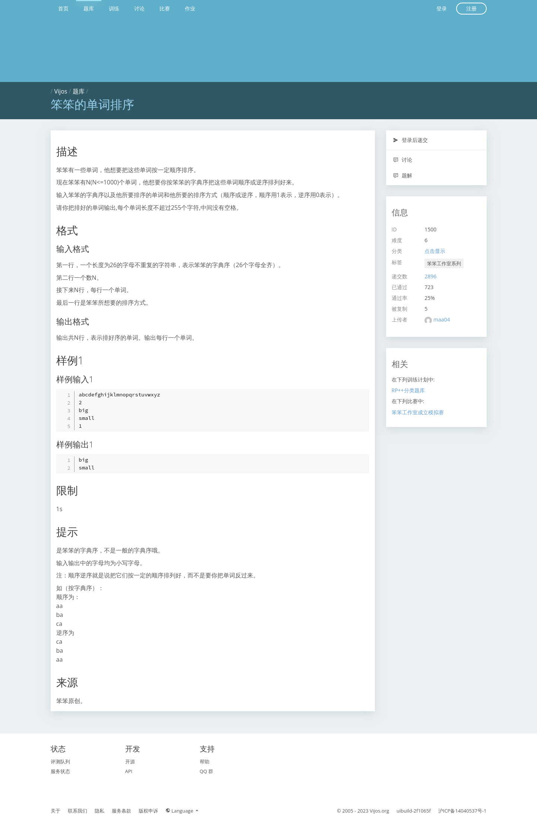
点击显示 (434, 250)
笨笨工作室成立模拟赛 (418, 412)
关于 (55, 810)
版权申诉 (148, 810)
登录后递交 (410, 139)
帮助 (204, 761)
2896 (430, 276)
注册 (471, 8)
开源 (130, 761)
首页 (63, 8)
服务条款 (121, 810)
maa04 (441, 319)
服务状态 (60, 771)
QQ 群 (207, 771)
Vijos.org (379, 810)
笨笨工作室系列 (444, 263)
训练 (114, 8)
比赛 (164, 8)
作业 (190, 8)
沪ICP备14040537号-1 (462, 810)
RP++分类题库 (408, 390)
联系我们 (77, 810)
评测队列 (60, 761)
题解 (403, 175)
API (129, 771)
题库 (88, 8)
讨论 (139, 8)
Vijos (60, 91)
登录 (441, 8)
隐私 (99, 810)
